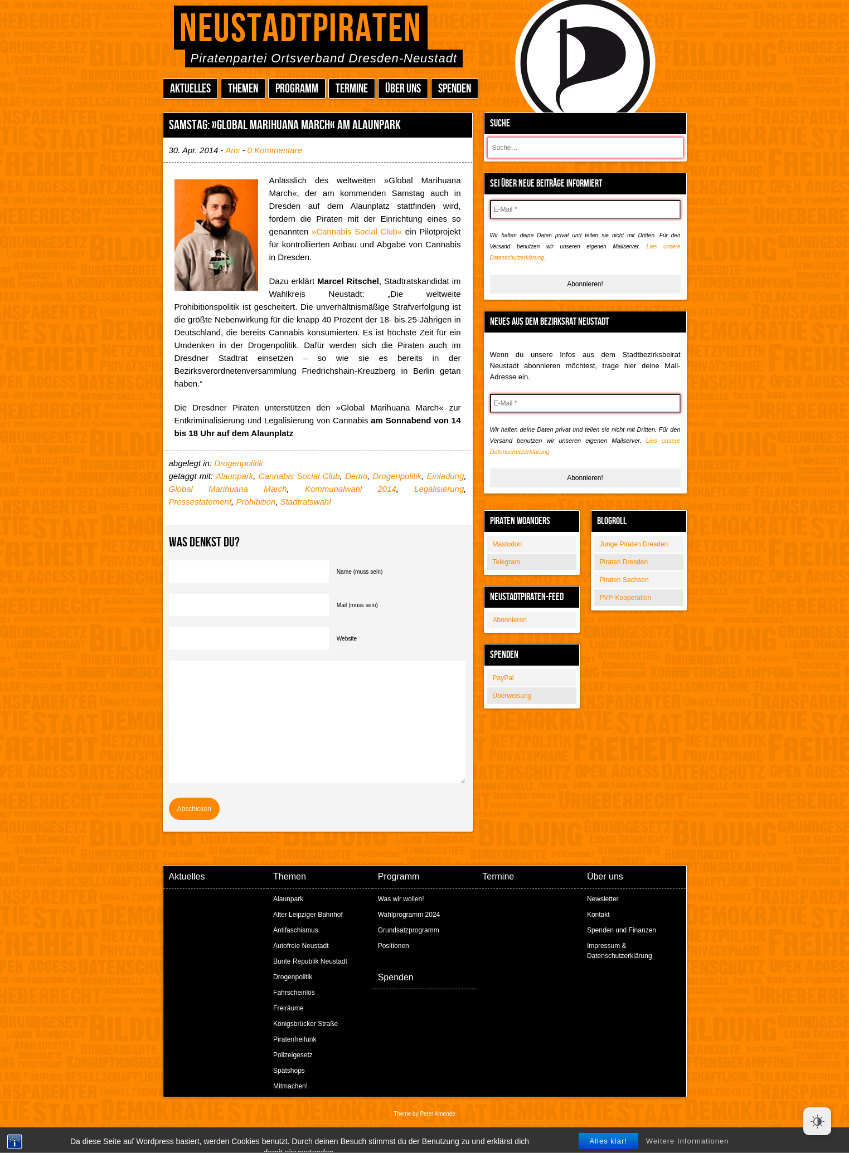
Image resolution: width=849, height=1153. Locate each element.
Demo (356, 476)
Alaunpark (235, 476)
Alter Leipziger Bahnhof (308, 915)
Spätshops (289, 1070)
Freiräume (288, 1008)
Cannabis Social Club (299, 476)
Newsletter (603, 899)
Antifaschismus (295, 930)
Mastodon (507, 544)
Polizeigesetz (293, 1055)
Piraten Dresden (624, 562)
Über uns (403, 88)
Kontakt (598, 915)
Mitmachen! (290, 1086)
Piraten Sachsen (624, 580)
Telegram (506, 562)
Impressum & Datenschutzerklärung (619, 951)
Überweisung (512, 696)
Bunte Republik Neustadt (310, 961)
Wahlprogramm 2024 (409, 915)
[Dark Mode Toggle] (817, 1121)
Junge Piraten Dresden (634, 544)
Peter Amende (437, 1114)
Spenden (454, 88)
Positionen (393, 946)
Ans (232, 150)
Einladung (445, 476)
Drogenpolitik (238, 463)
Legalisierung (439, 489)
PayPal (503, 678)
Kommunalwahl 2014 (350, 489)
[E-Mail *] (585, 209)
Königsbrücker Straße (305, 1024)
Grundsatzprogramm (408, 930)
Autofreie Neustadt (300, 946)
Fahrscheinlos (294, 992)
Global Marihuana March (228, 489)
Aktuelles (190, 88)
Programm (296, 88)
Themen (243, 88)
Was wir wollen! (401, 899)
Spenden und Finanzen (621, 930)
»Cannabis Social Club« (357, 231)
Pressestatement (200, 501)
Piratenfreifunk (294, 1039)
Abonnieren (510, 620)
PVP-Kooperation (626, 598)
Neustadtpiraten (300, 29)
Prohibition (255, 501)
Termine (352, 88)
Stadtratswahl (305, 501)
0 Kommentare (274, 150)
